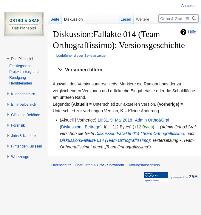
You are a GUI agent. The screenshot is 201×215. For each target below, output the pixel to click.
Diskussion (71, 127)
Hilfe (192, 32)
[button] (124, 70)
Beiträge (92, 127)
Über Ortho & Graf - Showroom (99, 165)
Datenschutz (61, 165)
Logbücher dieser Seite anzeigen (82, 55)
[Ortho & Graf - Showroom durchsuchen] (178, 18)
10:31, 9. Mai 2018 (115, 120)
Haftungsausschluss (144, 165)
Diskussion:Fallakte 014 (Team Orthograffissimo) (140, 133)
